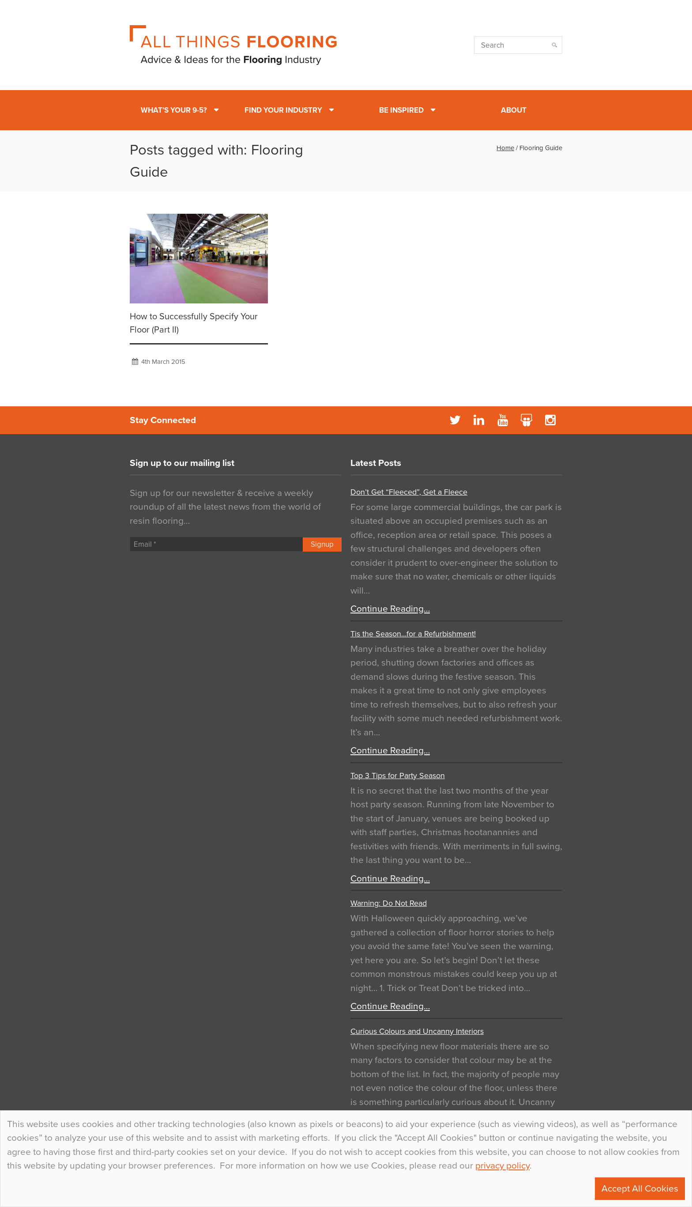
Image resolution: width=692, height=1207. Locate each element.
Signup (322, 544)
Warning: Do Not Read (388, 903)
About (514, 110)
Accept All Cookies (640, 1188)
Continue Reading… (390, 608)
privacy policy (502, 1165)
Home (505, 148)
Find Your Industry (283, 110)
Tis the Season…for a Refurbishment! (413, 634)
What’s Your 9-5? (174, 110)
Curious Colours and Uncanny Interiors (417, 1031)
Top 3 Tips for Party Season (397, 775)
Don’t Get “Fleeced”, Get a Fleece (408, 492)
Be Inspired (401, 110)
